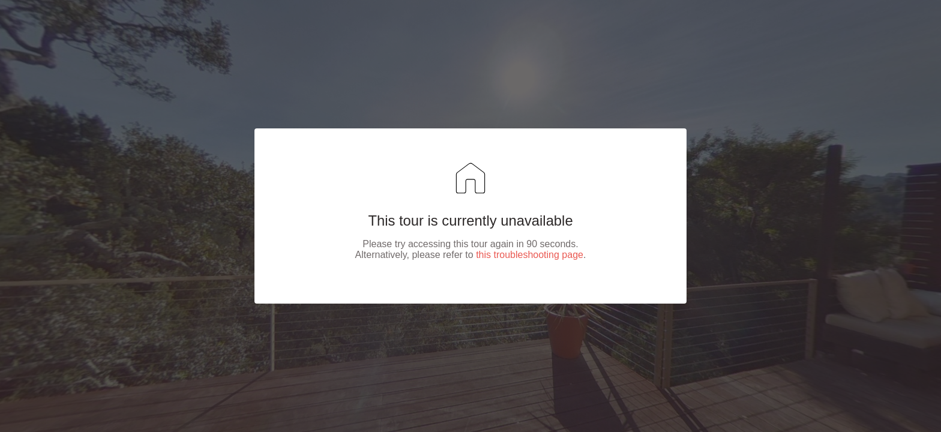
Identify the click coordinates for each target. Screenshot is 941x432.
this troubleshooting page (529, 255)
